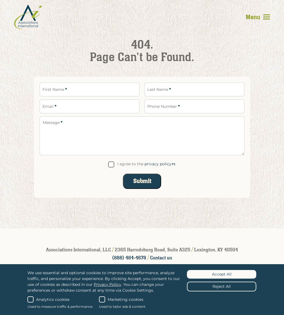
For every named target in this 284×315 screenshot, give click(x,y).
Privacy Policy (107, 284)
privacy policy (157, 163)
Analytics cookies (48, 299)
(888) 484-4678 (129, 258)
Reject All (221, 286)
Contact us (161, 258)
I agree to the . (146, 163)
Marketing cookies (121, 299)
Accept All (222, 274)
